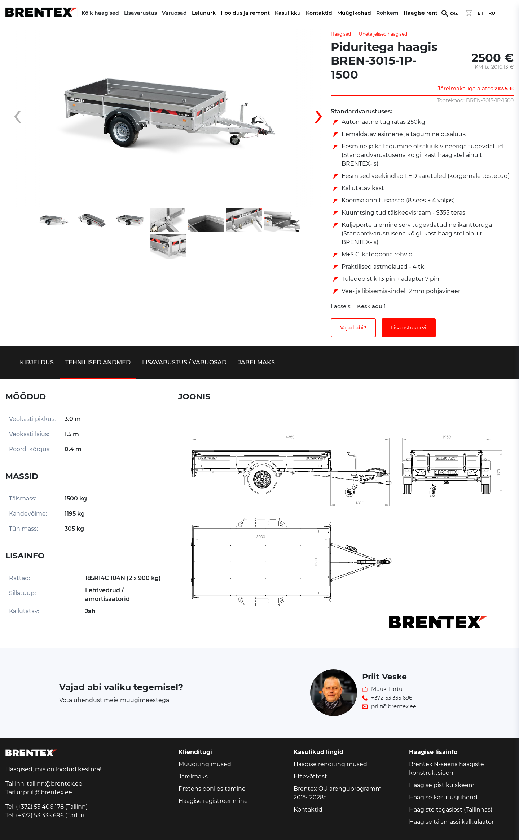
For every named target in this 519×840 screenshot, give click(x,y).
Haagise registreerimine (213, 801)
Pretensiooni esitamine (212, 788)
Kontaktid (319, 13)
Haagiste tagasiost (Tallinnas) (450, 809)
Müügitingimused (205, 764)
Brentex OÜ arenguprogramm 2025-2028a (338, 793)
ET (481, 13)
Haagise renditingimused (330, 764)
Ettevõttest (310, 776)
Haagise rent (420, 13)
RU (491, 13)
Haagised (341, 34)
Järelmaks (193, 776)
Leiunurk (204, 13)
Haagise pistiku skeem (442, 785)
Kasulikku (288, 13)
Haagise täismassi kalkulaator (451, 821)
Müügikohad (354, 13)
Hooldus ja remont (245, 13)
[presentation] (23, 118)
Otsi (455, 13)
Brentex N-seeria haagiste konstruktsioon (446, 768)
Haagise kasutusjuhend (443, 797)
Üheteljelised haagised (383, 34)
